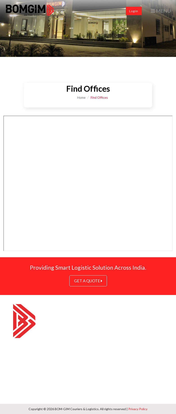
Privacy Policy (137, 409)
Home (81, 97)
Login (133, 11)
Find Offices (99, 97)
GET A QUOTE (88, 280)
